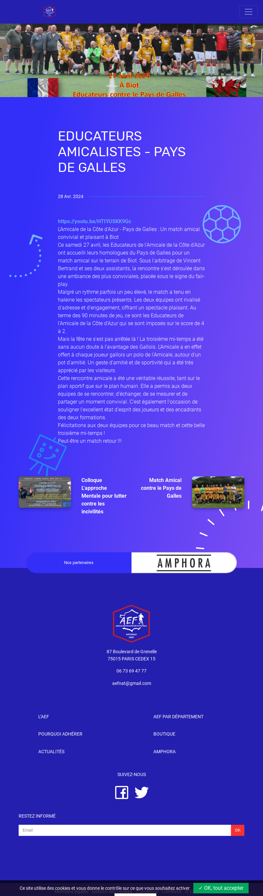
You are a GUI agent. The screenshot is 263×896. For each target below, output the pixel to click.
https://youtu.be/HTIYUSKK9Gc (94, 221)
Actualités (51, 752)
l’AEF (43, 717)
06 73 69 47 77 (131, 671)
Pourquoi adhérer (60, 734)
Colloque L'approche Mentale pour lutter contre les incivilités (73, 495)
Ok (237, 830)
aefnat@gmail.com (131, 683)
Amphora (164, 752)
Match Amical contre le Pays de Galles (192, 492)
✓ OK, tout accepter (221, 888)
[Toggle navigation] (248, 11)
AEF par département (178, 717)
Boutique (164, 734)
